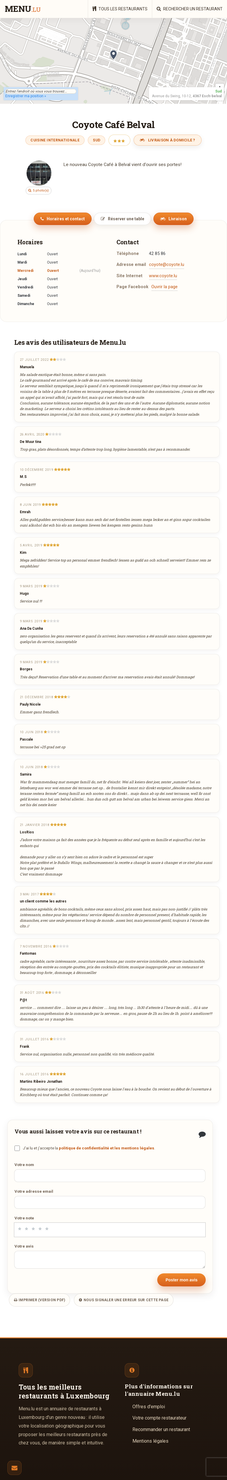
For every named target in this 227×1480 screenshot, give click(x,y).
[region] (113, 61)
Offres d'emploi (148, 1406)
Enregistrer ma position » (25, 96)
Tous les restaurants (120, 8)
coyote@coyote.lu (166, 264)
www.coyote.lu (163, 275)
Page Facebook (132, 286)
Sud (96, 140)
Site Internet (129, 275)
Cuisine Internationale (55, 140)
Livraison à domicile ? (167, 140)
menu (22, 9)
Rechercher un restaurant (190, 8)
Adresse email (131, 264)
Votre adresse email (33, 1191)
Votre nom (24, 1164)
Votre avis (24, 1246)
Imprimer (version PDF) (39, 1300)
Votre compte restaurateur (159, 1418)
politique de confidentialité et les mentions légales (106, 1148)
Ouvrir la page (164, 286)
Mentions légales (150, 1441)
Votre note (24, 1218)
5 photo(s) (38, 190)
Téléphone (127, 253)
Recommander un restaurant (161, 1429)
